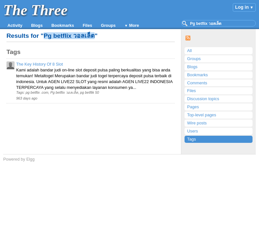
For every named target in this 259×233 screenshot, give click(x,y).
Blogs (37, 25)
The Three (35, 10)
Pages (193, 106)
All (189, 50)
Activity (14, 25)
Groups (108, 25)
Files (87, 25)
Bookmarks (62, 25)
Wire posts (197, 123)
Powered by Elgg (19, 159)
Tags (191, 139)
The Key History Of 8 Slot (39, 64)
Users (192, 131)
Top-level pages (201, 114)
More (134, 25)
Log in (242, 7)
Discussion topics (203, 98)
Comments (197, 82)
